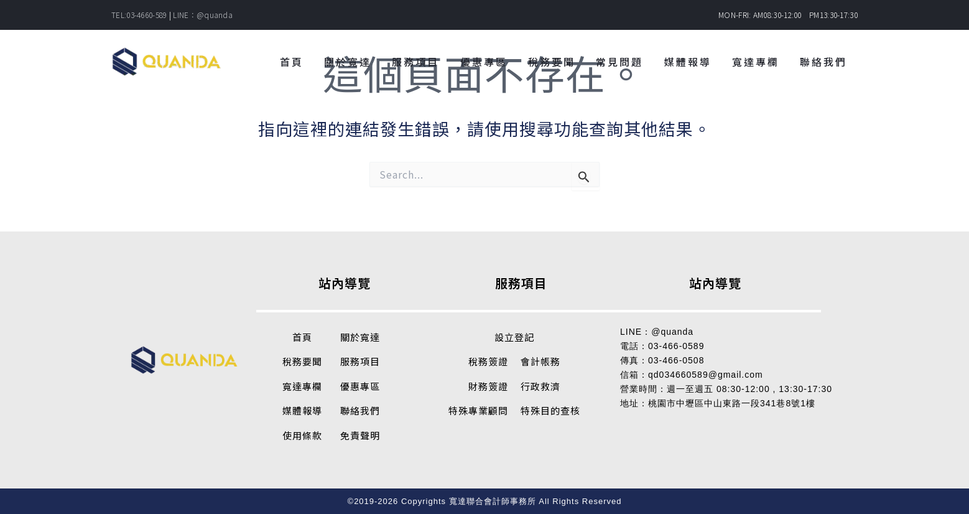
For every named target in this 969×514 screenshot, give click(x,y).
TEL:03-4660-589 (139, 14)
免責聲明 (360, 435)
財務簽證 (488, 386)
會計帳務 (540, 361)
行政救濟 (540, 386)
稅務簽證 (488, 361)
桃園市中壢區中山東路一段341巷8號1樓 (731, 403)
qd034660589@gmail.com (705, 375)
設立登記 (514, 336)
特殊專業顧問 (478, 410)
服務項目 (360, 361)
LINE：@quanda (203, 14)
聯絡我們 (360, 410)
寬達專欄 (302, 386)
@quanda (672, 332)
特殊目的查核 (550, 410)
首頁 (302, 336)
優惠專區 (360, 386)
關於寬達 (360, 336)
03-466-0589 (676, 346)
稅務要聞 (302, 361)
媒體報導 (302, 410)
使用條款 (302, 435)
